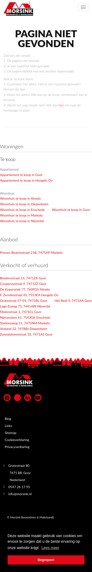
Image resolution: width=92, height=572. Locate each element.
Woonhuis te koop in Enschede (22, 210)
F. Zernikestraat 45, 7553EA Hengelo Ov (29, 295)
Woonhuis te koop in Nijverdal (22, 221)
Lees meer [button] (50, 548)
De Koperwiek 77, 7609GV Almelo (25, 289)
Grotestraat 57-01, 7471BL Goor (23, 301)
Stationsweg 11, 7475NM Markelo (25, 323)
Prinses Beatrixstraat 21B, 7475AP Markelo (31, 252)
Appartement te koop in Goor (21, 175)
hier (61, 105)
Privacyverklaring (17, 447)
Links (8, 426)
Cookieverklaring (17, 440)
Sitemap (11, 433)
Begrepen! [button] (46, 560)
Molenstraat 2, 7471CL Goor (21, 312)
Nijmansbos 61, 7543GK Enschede (25, 317)
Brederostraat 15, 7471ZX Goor (23, 278)
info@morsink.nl (20, 494)
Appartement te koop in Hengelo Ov (26, 180)
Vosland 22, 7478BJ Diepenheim (23, 329)
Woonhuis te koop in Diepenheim (24, 204)
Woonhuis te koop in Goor (71, 210)
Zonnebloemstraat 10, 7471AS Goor (26, 334)
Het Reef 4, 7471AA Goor (73, 301)
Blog (8, 419)
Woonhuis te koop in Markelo (21, 215)
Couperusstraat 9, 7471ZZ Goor (23, 284)
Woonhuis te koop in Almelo (20, 198)
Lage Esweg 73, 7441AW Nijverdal (25, 306)
